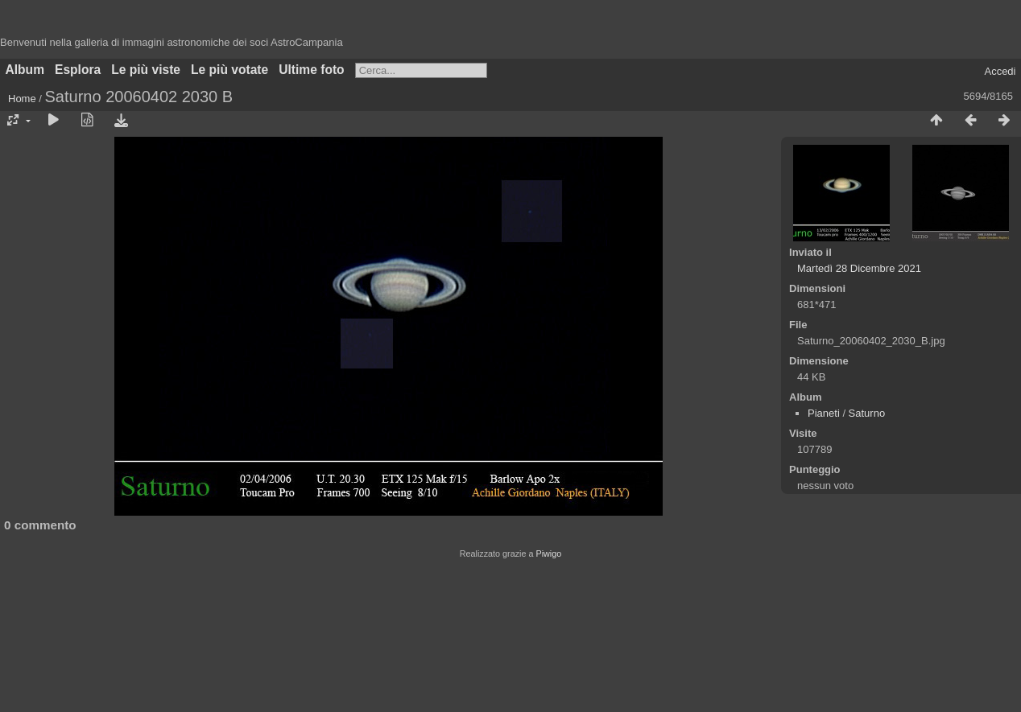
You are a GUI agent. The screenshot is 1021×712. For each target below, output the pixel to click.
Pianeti (824, 413)
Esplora (78, 69)
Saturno (867, 413)
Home (22, 99)
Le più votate (229, 69)
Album (25, 69)
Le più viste (145, 69)
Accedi (999, 71)
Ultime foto (311, 69)
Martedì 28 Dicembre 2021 (859, 268)
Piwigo (548, 553)
